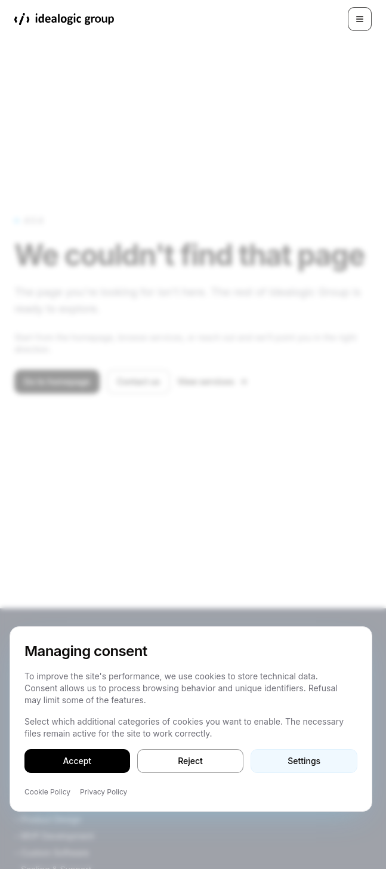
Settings (304, 761)
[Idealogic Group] (64, 19)
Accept (77, 761)
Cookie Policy (47, 791)
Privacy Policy (103, 791)
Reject (190, 761)
